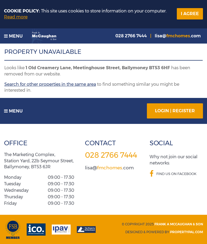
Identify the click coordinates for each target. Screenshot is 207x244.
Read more (15, 16)
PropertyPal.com (186, 232)
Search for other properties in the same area (50, 84)
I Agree (190, 13)
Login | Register (175, 110)
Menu (13, 36)
